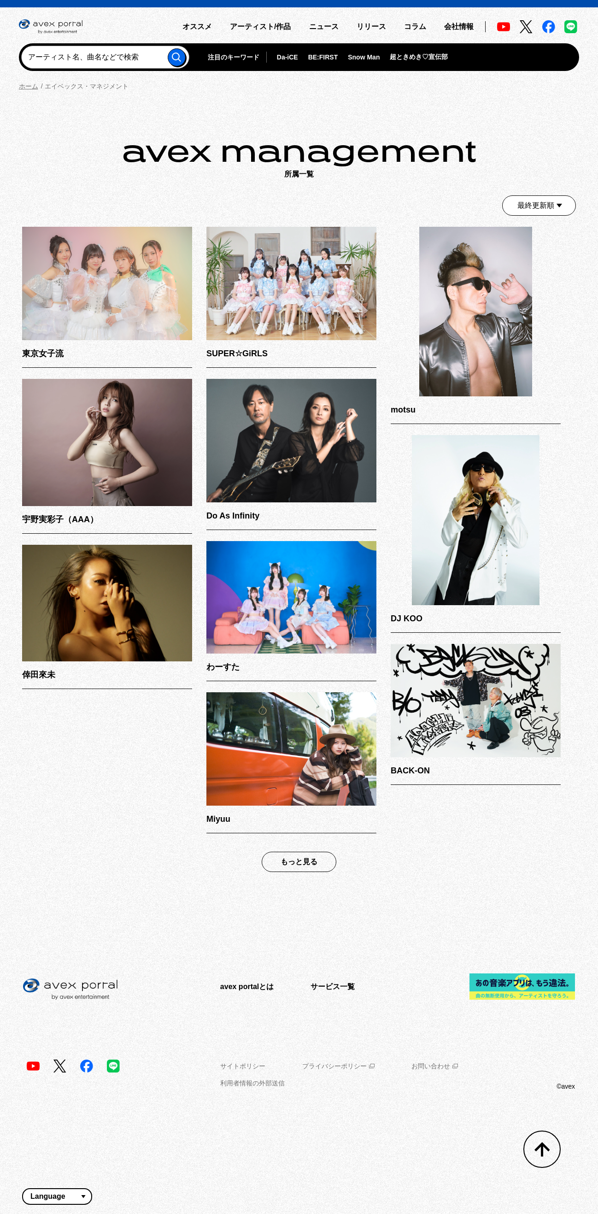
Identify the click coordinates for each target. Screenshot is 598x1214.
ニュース (324, 26)
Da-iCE (287, 57)
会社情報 (459, 26)
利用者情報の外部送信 (252, 1083)
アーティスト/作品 (260, 26)
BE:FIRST (323, 57)
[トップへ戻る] (542, 1149)
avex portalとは (247, 986)
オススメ (197, 26)
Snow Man (364, 57)
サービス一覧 (333, 986)
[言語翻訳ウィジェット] (57, 1196)
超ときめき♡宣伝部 (419, 56)
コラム (415, 26)
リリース (371, 26)
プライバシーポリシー (338, 1066)
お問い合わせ (434, 1066)
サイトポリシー (242, 1066)
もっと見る (299, 862)
